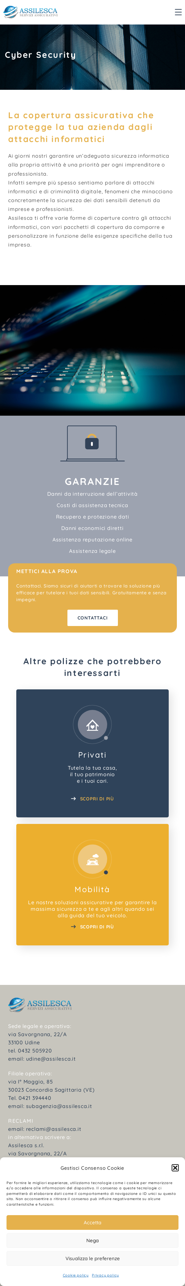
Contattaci (93, 618)
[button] (175, 1168)
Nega (92, 1240)
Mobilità (92, 889)
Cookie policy (76, 1275)
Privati (92, 755)
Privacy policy (105, 1275)
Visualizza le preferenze (92, 1258)
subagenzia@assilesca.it (59, 1106)
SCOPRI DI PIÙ (92, 798)
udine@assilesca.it (51, 1058)
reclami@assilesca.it (53, 1129)
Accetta (92, 1222)
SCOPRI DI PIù (92, 926)
